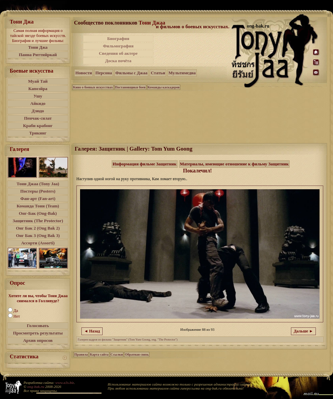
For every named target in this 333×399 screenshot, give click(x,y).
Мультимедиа (182, 72)
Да (15, 310)
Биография (118, 38)
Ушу (38, 95)
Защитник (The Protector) (38, 220)
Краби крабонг (38, 125)
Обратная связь (137, 354)
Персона (103, 72)
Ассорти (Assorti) (38, 242)
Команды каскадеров (164, 87)
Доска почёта (118, 60)
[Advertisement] (193, 50)
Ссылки (117, 354)
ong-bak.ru (35, 387)
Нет (16, 316)
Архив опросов (38, 340)
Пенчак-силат (37, 118)
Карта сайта (99, 354)
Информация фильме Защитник (145, 163)
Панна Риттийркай (38, 54)
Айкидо (37, 103)
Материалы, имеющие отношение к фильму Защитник (234, 163)
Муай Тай (37, 81)
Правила (81, 354)
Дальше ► (303, 331)
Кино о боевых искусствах (93, 87)
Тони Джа (38, 47)
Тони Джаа (152, 23)
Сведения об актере (118, 53)
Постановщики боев (130, 87)
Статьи (158, 72)
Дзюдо (38, 110)
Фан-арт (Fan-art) (38, 198)
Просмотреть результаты (38, 332)
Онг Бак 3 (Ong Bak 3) (38, 235)
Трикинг (37, 132)
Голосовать (38, 325)
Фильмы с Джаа (131, 72)
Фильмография (118, 45)
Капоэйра (37, 88)
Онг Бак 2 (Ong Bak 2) (38, 228)
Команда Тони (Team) (37, 205)
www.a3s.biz (65, 383)
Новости (83, 72)
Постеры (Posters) (37, 191)
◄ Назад (92, 331)
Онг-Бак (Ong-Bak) (38, 213)
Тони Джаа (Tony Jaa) (37, 183)
